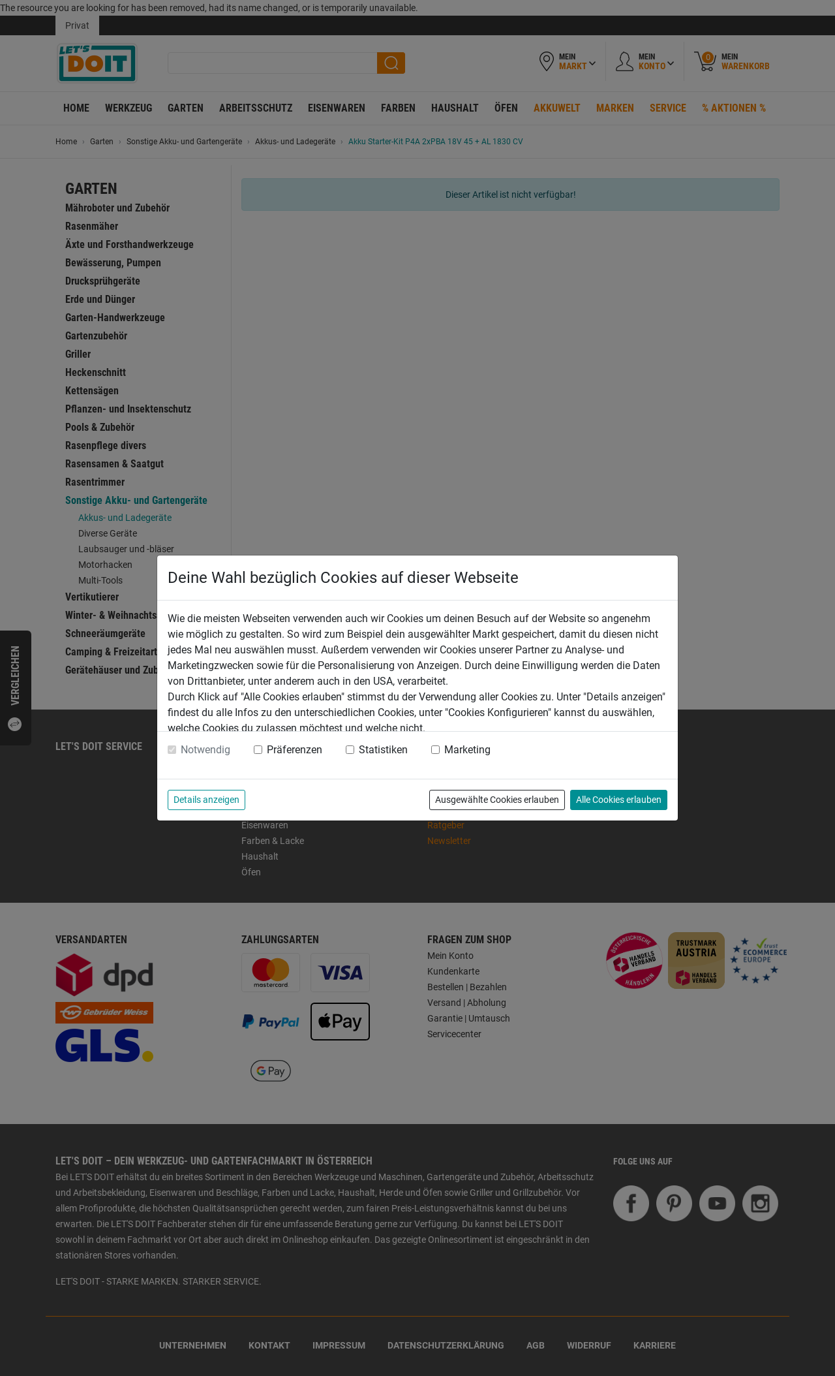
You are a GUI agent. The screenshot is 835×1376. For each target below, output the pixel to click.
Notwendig (205, 749)
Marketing (467, 749)
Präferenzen (294, 749)
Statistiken (383, 749)
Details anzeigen (206, 799)
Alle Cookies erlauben (618, 799)
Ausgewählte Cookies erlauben (497, 799)
